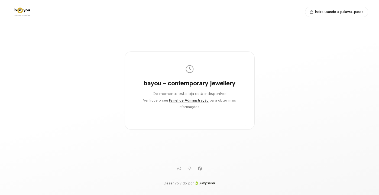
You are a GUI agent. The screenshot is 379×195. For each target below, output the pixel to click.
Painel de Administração (189, 100)
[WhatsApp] (179, 169)
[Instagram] (190, 169)
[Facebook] (200, 169)
